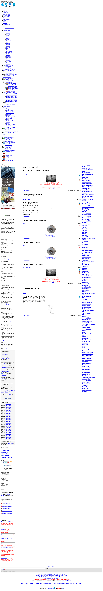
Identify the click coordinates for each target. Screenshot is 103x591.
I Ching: (3, 529)
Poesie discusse (7, 77)
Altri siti (5, 23)
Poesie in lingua (7, 82)
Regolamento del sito (9, 150)
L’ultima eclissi (5, 371)
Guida (10, 538)
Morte (88, 300)
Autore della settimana (9, 142)
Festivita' (88, 221)
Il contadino (5, 367)
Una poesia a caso (8, 102)
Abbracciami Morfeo (6, 474)
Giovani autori (7, 147)
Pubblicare (5, 12)
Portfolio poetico (8, 160)
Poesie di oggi (7, 68)
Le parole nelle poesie (9, 69)
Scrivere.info (51, 588)
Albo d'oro (6, 71)
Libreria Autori (6, 24)
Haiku (88, 224)
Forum (5, 20)
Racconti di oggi (7, 128)
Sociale (88, 368)
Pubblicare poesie (7, 26)
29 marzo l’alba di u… (6, 470)
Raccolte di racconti (8, 132)
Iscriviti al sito (6, 19)
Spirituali (88, 380)
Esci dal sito (6, 17)
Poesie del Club (7, 79)
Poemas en (11, 86)
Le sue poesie (5, 354)
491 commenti (9, 394)
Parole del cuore (7, 155)
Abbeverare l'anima (6, 472)
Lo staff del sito (51, 566)
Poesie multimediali (8, 75)
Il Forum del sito (7, 134)
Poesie (4, 10)
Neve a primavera (27, 174)
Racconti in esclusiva (9, 129)
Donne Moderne (7, 159)
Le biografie (7, 139)
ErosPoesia (6, 156)
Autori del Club (7, 145)
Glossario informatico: (6, 547)
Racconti (5, 11)
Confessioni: (4, 534)
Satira (88, 349)
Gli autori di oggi (8, 138)
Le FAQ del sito (7, 151)
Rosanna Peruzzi (6, 453)
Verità (3, 363)
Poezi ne (10, 91)
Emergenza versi (6, 358)
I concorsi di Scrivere (9, 104)
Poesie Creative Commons (10, 74)
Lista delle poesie (8, 65)
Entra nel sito (6, 16)
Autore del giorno (8, 141)
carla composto (5, 455)
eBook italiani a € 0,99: (6, 521)
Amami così (6, 477)
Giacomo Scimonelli (7, 457)
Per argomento (6, 31)
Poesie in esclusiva (8, 73)
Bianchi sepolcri (6, 480)
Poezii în (11, 89)
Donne (88, 205)
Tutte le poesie (6, 30)
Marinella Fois (4, 452)
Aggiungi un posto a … (6, 476)
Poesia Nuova (7, 157)
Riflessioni (88, 329)
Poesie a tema (7, 66)
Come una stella (6, 484)
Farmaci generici (5, 538)
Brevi (88, 202)
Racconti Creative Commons (10, 131)
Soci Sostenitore (7, 146)
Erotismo (88, 213)
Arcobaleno (6, 479)
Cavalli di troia (6, 482)
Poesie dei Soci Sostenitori (10, 80)
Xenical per (6, 543)
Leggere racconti (7, 15)
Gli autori (5, 21)
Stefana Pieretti (5, 450)
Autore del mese (7, 143)
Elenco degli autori (8, 137)
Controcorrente (6, 485)
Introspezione (88, 252)
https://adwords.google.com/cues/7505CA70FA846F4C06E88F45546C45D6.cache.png (62, 583)
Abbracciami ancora (6, 473)
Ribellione (88, 318)
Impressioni (88, 246)
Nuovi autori (7, 148)
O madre (4, 375)
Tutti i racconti (6, 106)
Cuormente (6, 487)
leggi (8, 259)
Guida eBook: (4, 558)
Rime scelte (6, 154)
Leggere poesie (6, 14)
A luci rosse (6, 471)
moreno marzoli (26, 190)
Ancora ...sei (6, 478)
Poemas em (12, 88)
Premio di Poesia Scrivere (9, 92)
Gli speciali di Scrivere (8, 70)
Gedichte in (11, 83)
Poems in (11, 84)
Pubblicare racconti (8, 28)
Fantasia (88, 216)
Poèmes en (11, 87)
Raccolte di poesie (8, 78)
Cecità (6, 483)
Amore (88, 165)
